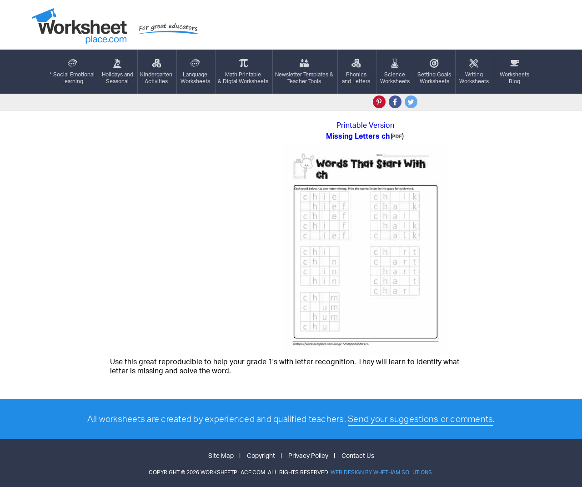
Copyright (261, 455)
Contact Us (357, 455)
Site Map (221, 455)
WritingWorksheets (474, 72)
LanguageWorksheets (195, 72)
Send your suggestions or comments (420, 418)
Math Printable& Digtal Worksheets (243, 72)
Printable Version (365, 125)
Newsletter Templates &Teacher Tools (304, 72)
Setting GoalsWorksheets (434, 72)
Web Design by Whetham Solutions (381, 472)
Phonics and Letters (356, 72)
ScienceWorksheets (395, 72)
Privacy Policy (308, 455)
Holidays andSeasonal (117, 72)
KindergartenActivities (156, 72)
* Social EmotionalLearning (72, 72)
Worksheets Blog (514, 72)
